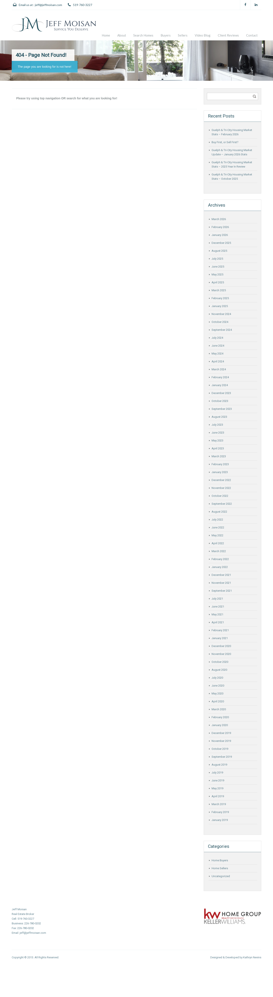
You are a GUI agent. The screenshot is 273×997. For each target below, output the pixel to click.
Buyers (166, 35)
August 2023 (219, 416)
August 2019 (219, 764)
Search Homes (143, 35)
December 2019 (221, 733)
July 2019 (217, 772)
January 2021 (220, 638)
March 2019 (219, 804)
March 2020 (219, 709)
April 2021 (218, 622)
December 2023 (221, 393)
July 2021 (217, 598)
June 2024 (218, 345)
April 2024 (218, 361)
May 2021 (217, 614)
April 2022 (218, 543)
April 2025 (218, 282)
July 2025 (217, 258)
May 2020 (217, 693)
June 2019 (218, 780)
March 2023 (219, 456)
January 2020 (220, 725)
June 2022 (218, 527)
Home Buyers (220, 860)
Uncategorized (221, 876)
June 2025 (218, 266)
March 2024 (219, 369)
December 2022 (221, 480)
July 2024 (217, 337)
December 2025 (221, 242)
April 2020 (218, 701)
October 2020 (220, 661)
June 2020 (218, 685)
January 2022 (220, 567)
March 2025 (219, 290)
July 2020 (217, 677)
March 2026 (219, 219)
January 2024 (220, 385)
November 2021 (221, 582)
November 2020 (221, 654)
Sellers (182, 35)
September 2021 (222, 590)
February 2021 (220, 630)
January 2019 (220, 820)
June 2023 (218, 432)
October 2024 (220, 322)
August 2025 (219, 250)
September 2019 (222, 756)
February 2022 (220, 559)
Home (106, 35)
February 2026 (220, 227)
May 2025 (217, 274)
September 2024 (222, 329)
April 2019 (218, 796)
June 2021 (218, 606)
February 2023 (220, 464)
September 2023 (222, 408)
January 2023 (220, 472)
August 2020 (219, 669)
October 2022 (220, 495)
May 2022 (217, 535)
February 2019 (220, 812)
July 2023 (217, 424)
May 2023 (217, 440)
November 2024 (221, 314)
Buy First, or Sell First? (225, 142)
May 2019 (217, 788)
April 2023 (218, 448)
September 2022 (222, 503)
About (121, 35)
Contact (252, 35)
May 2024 (217, 353)
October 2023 (220, 401)
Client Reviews (228, 35)
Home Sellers (220, 868)
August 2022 (219, 511)
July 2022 (217, 519)
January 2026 (220, 235)
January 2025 (220, 306)
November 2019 (221, 741)
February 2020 (220, 717)
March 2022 (219, 551)
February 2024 (220, 377)
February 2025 (220, 298)
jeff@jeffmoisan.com (48, 5)
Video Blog (203, 35)
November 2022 (221, 488)
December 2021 (221, 574)
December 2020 (221, 646)
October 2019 (220, 748)
